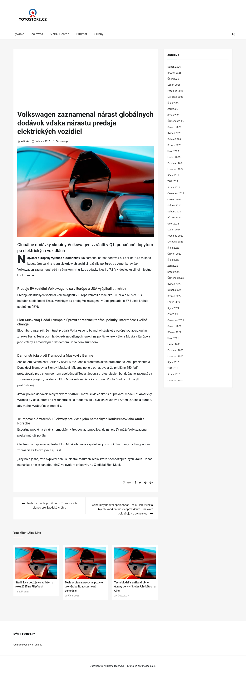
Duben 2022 (174, 289)
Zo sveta (37, 34)
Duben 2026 (174, 66)
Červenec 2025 (175, 121)
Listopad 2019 (175, 380)
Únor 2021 (173, 338)
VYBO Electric (59, 34)
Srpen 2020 (173, 374)
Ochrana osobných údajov (27, 643)
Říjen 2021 (173, 308)
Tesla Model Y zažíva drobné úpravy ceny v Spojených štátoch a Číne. (134, 585)
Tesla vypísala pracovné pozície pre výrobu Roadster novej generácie (84, 585)
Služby (98, 34)
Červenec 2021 (175, 320)
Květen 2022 (174, 284)
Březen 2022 (174, 296)
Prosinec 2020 (175, 350)
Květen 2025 (174, 133)
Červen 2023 (174, 253)
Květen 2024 (174, 205)
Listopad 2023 (175, 241)
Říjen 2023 (173, 247)
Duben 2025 (174, 139)
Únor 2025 (173, 151)
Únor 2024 (173, 223)
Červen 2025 (174, 127)
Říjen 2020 (173, 362)
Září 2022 (172, 265)
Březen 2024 (174, 217)
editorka (25, 141)
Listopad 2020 (175, 356)
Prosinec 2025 (175, 90)
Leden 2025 (173, 157)
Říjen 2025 (173, 103)
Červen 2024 (174, 199)
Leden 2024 (173, 229)
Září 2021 (172, 314)
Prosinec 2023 (175, 235)
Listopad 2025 (175, 96)
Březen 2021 (174, 332)
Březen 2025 (174, 145)
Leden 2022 (173, 302)
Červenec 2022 (175, 277)
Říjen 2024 (173, 175)
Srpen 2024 (173, 187)
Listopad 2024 (175, 169)
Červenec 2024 (175, 193)
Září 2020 (172, 368)
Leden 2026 (173, 84)
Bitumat (81, 34)
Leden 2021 (173, 344)
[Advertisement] (85, 81)
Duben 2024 (174, 211)
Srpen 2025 (173, 115)
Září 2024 (172, 181)
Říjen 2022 (173, 259)
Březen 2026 (174, 72)
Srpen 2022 (173, 271)
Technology (62, 141)
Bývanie (18, 34)
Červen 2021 (174, 326)
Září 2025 (172, 108)
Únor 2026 (173, 78)
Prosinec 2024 (175, 163)
